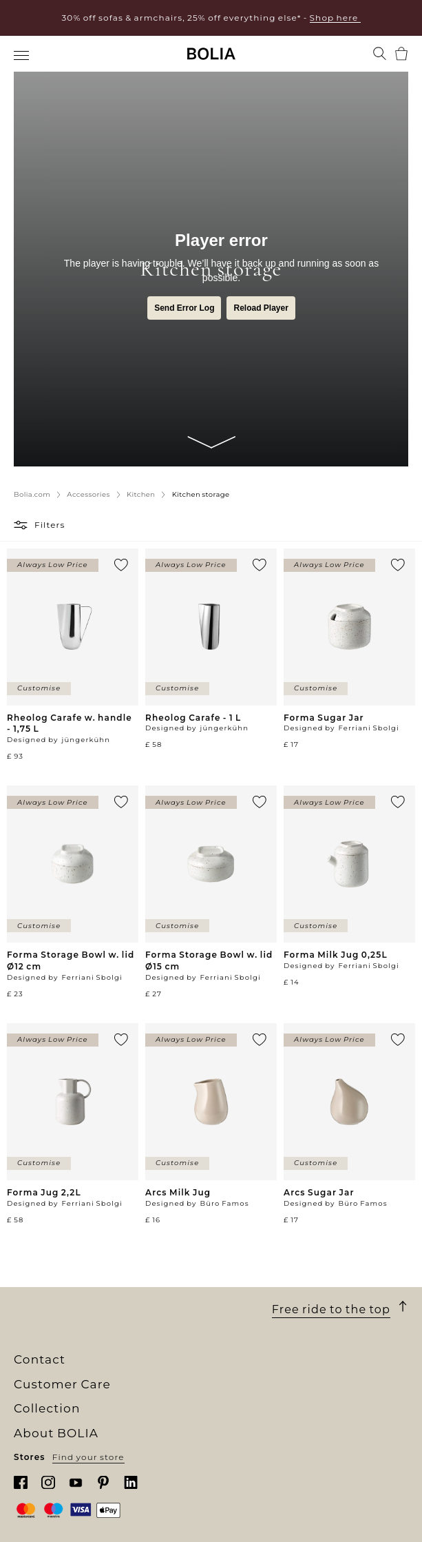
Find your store (88, 1457)
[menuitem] (22, 55)
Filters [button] (49, 525)
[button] (22, 525)
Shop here (335, 17)
